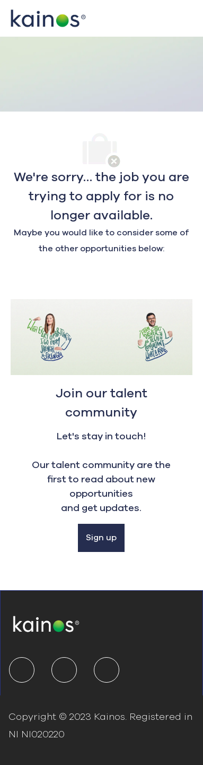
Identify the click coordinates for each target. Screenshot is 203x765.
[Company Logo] (48, 17)
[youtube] (106, 670)
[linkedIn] (21, 670)
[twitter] (64, 670)
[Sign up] (101, 538)
